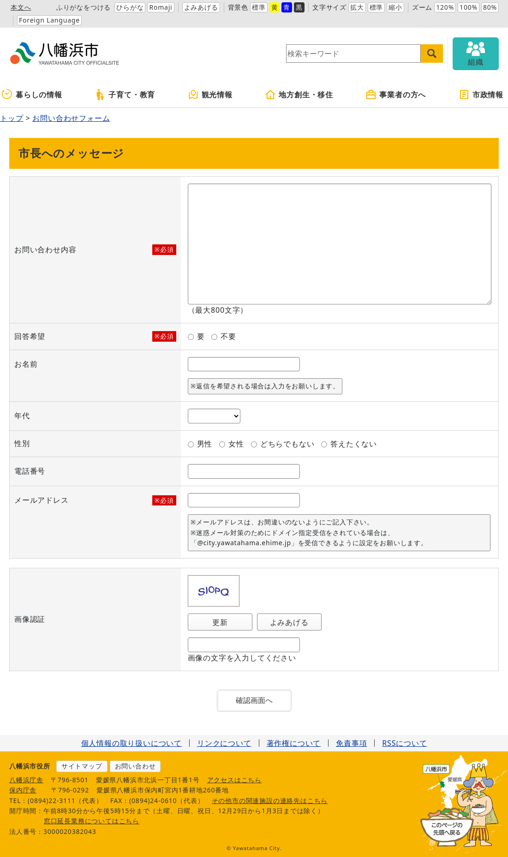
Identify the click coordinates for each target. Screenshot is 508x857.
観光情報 (210, 94)
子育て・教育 (125, 94)
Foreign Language (49, 20)
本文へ (21, 7)
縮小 (395, 7)
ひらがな (129, 7)
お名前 (25, 364)
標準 (259, 7)
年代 (22, 416)
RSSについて (404, 743)
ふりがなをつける (83, 7)
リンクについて (224, 743)
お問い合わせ (135, 766)
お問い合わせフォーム (71, 118)
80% (490, 7)
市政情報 (481, 94)
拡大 (357, 7)
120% (445, 7)
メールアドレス (41, 500)
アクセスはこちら (234, 779)
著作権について (294, 743)
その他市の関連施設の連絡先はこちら (270, 800)
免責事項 (351, 743)
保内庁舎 (22, 790)
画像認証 (29, 619)
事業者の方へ (395, 94)
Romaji (160, 7)
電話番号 (29, 471)
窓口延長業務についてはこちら (91, 820)
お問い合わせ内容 (45, 249)
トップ (11, 118)
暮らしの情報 (32, 94)
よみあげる (201, 7)
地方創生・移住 (299, 94)
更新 (220, 622)
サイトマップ (81, 766)
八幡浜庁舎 (26, 779)
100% (469, 7)
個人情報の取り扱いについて (131, 743)
